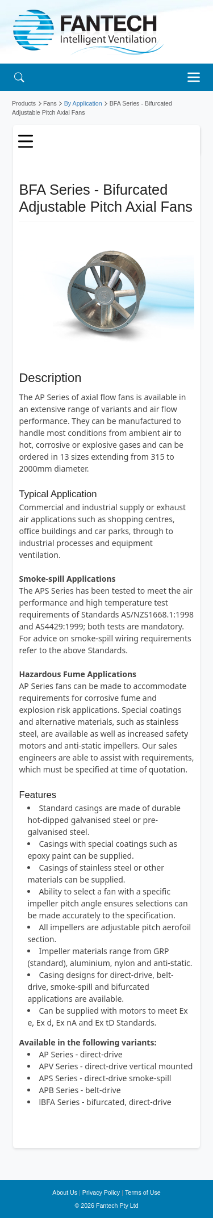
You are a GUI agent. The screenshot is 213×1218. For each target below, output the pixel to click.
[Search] (19, 76)
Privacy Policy (101, 1192)
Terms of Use (143, 1192)
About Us (64, 1192)
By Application (83, 103)
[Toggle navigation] (196, 77)
